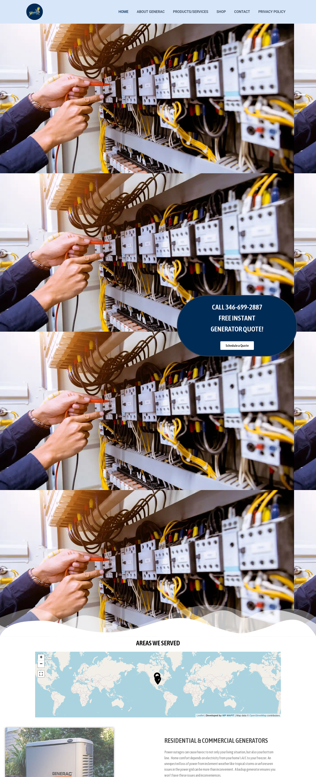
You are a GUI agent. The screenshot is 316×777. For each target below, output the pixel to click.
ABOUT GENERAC (157, 12)
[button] (237, 345)
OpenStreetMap (258, 715)
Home (131, 12)
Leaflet (200, 715)
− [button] (41, 664)
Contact (244, 12)
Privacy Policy (272, 12)
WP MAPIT (228, 715)
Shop (224, 12)
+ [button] (41, 657)
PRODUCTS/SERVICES (195, 12)
